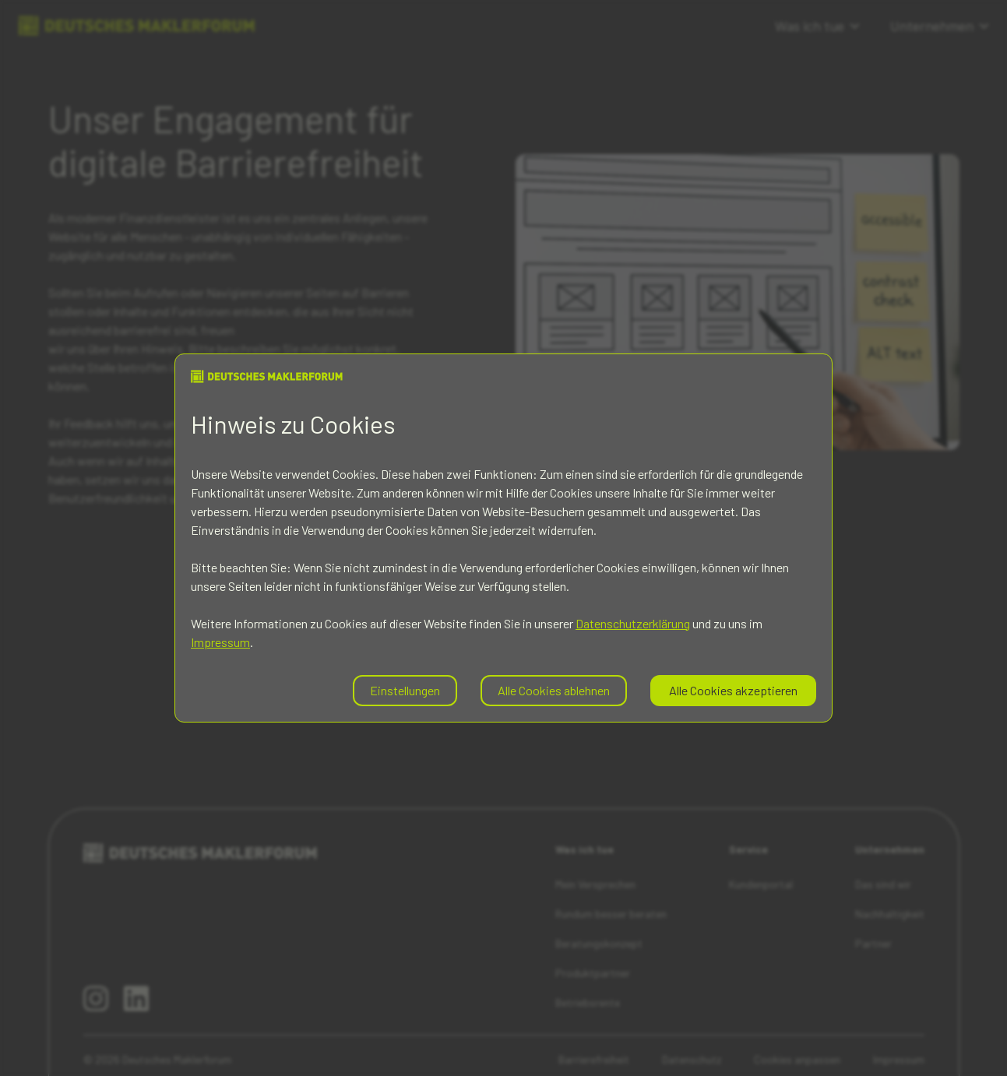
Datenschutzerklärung (633, 623)
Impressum (220, 642)
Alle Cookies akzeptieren (733, 690)
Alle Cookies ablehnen (554, 690)
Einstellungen (405, 690)
